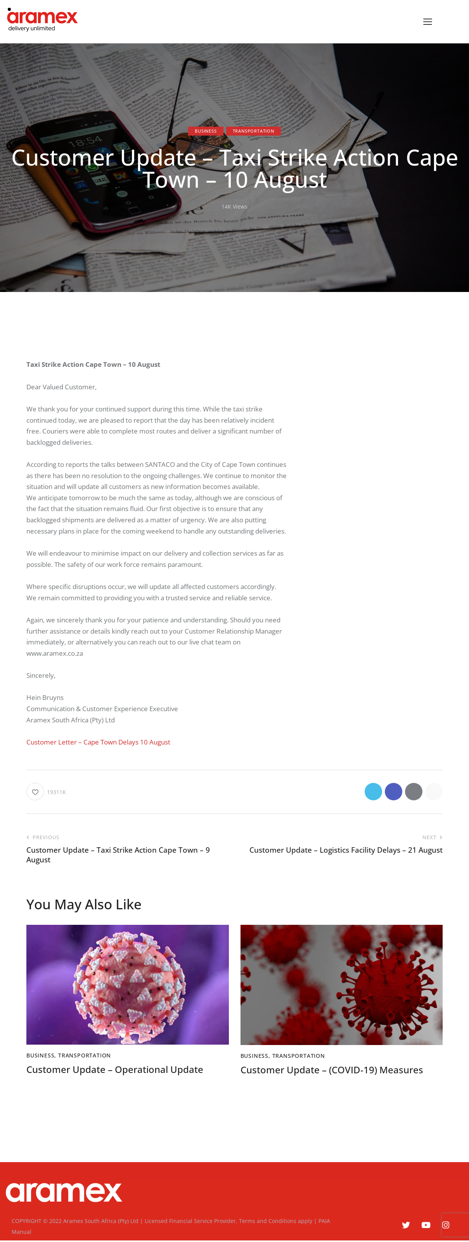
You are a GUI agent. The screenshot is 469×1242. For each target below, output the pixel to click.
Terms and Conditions (267, 1221)
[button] (427, 21)
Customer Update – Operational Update (114, 1069)
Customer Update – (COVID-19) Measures (332, 1070)
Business (205, 131)
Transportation (253, 131)
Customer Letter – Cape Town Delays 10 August (98, 742)
